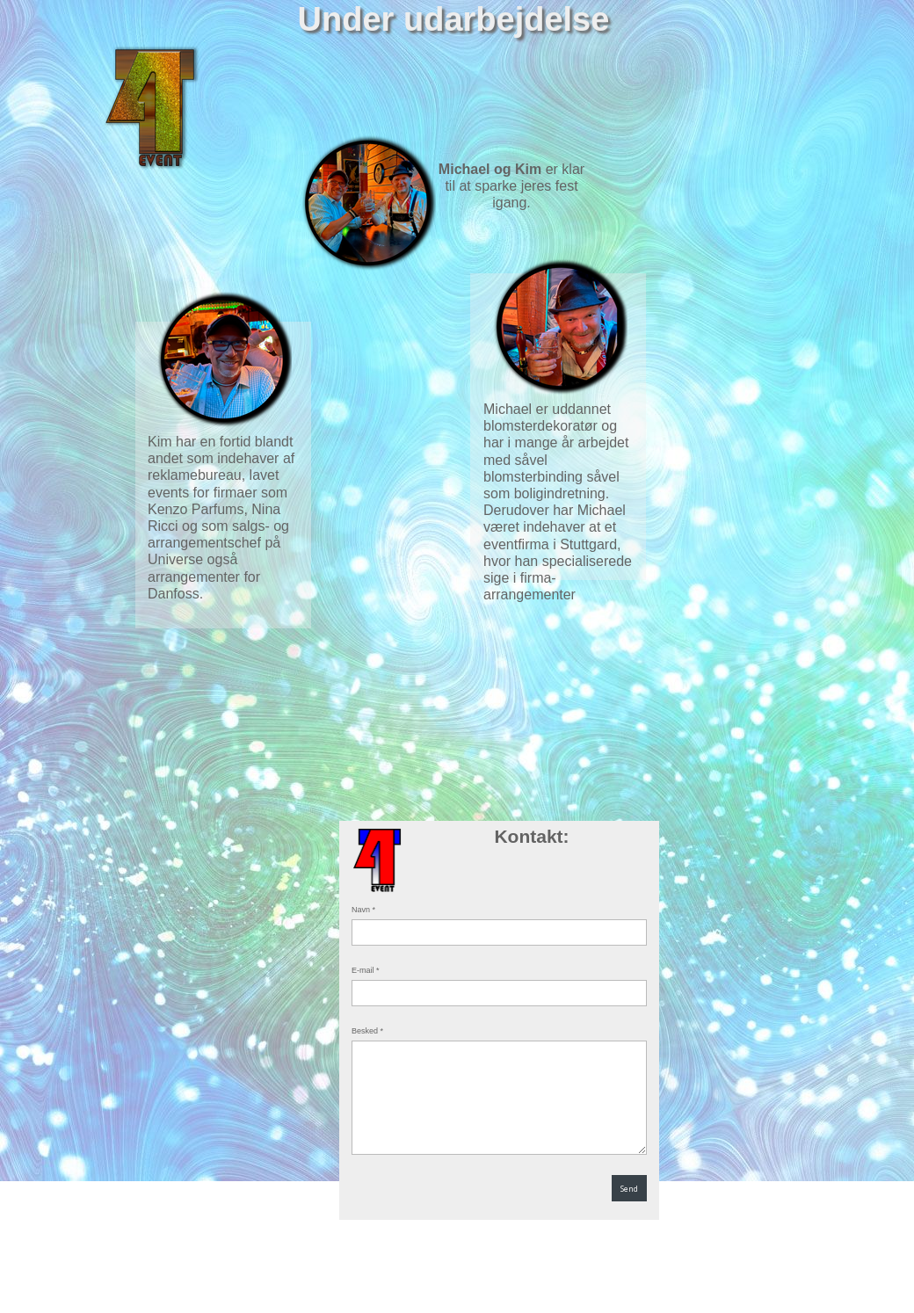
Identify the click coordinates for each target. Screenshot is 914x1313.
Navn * (363, 909)
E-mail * (366, 970)
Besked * (367, 1030)
